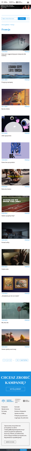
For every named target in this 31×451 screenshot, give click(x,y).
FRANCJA (27, 51)
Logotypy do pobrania (21, 418)
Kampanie (5, 407)
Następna (24, 360)
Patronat (17, 409)
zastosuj (22, 18)
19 (17, 360)
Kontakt (17, 407)
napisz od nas (10, 442)
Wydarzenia (5, 409)
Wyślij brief (15, 389)
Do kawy (4, 411)
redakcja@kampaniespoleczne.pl (14, 429)
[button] (28, 2)
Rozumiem (23, 450)
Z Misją (4, 413)
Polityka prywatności (21, 415)
